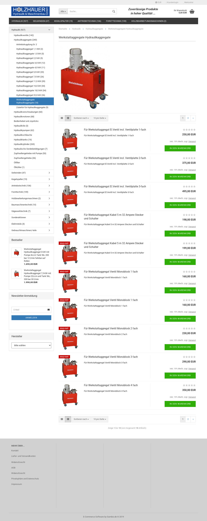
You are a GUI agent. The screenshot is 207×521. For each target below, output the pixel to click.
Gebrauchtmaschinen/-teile (24, 230)
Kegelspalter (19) (63, 21)
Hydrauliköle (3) (21, 126)
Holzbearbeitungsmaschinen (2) (148, 21)
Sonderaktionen (18, 217)
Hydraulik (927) (20, 21)
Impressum (16, 484)
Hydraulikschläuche (23, 135)
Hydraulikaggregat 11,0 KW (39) (30, 81)
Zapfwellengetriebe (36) (25, 158)
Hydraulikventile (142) (24, 35)
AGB (13, 467)
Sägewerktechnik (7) (21, 211)
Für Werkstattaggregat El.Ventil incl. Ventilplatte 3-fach (115, 186)
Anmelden (31, 318)
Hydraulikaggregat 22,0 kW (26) (30, 95)
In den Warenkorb (180, 148)
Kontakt (14, 450)
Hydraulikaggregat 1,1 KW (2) (29, 49)
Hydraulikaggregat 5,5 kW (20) (30, 72)
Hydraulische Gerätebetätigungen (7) (31, 149)
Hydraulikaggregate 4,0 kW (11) (30, 67)
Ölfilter (17, 162)
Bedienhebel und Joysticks (26, 121)
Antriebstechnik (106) (89, 21)
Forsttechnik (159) (116, 21)
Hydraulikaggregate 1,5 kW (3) (30, 53)
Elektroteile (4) (18, 224)
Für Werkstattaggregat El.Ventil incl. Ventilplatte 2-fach (115, 158)
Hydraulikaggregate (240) (25, 40)
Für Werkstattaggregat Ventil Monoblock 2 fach (111, 328)
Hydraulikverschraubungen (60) (28, 112)
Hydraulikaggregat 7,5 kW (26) (30, 77)
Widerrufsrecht (18, 462)
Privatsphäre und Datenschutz (25, 478)
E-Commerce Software (93, 517)
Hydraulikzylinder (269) (24, 144)
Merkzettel (188, 2)
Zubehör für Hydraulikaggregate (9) (32, 107)
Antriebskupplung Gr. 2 (26, 44)
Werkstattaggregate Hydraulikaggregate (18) (27, 101)
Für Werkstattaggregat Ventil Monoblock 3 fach (111, 356)
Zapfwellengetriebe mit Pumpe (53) (30, 153)
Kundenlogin (172, 2)
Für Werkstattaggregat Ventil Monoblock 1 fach (111, 271)
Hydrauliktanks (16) (23, 139)
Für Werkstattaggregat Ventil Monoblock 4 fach (111, 385)
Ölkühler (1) (19, 167)
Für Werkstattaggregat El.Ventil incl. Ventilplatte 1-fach (115, 129)
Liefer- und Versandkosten (23, 456)
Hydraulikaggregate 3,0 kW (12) (30, 63)
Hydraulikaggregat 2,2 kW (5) (29, 58)
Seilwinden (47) (41, 21)
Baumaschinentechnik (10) (23, 204)
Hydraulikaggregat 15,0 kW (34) (30, 86)
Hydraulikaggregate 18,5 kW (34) (31, 90)
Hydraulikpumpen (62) (24, 130)
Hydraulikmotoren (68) (24, 116)
